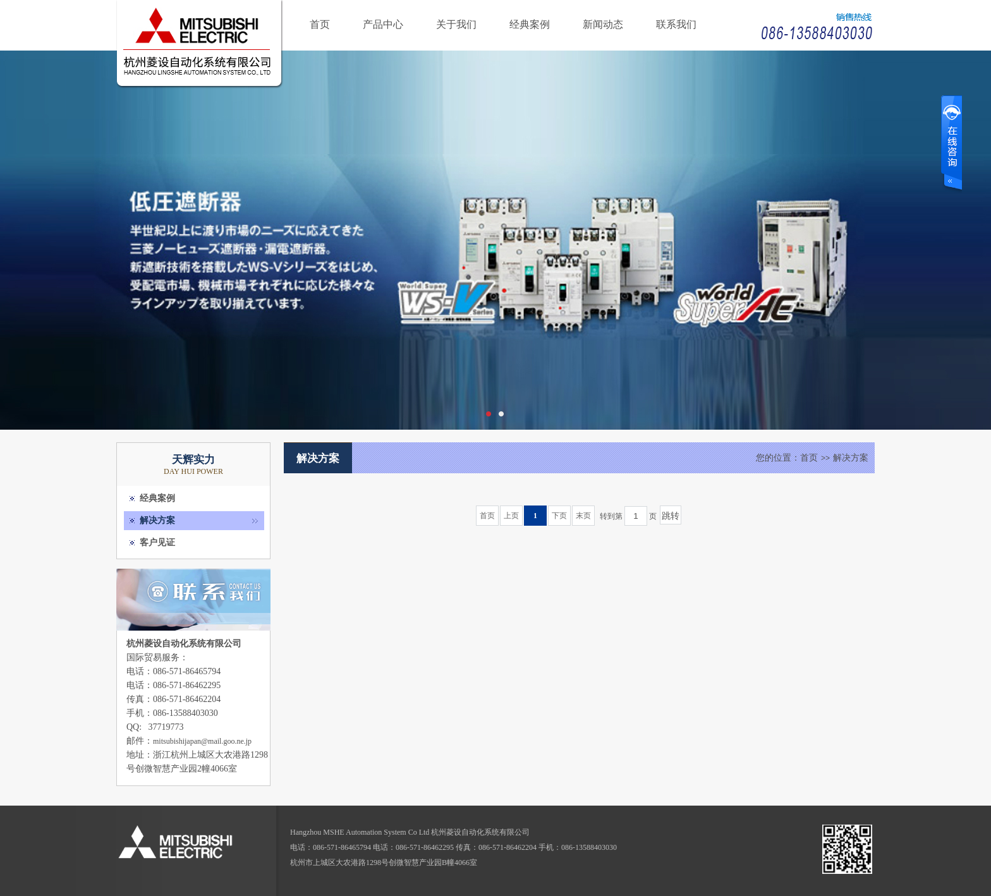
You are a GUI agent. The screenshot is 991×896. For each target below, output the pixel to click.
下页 (559, 515)
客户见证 (157, 542)
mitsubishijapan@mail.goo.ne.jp (202, 741)
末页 (583, 515)
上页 (511, 515)
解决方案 (157, 520)
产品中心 (383, 24)
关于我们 (456, 24)
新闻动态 (603, 24)
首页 (320, 24)
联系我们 (676, 24)
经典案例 (529, 24)
